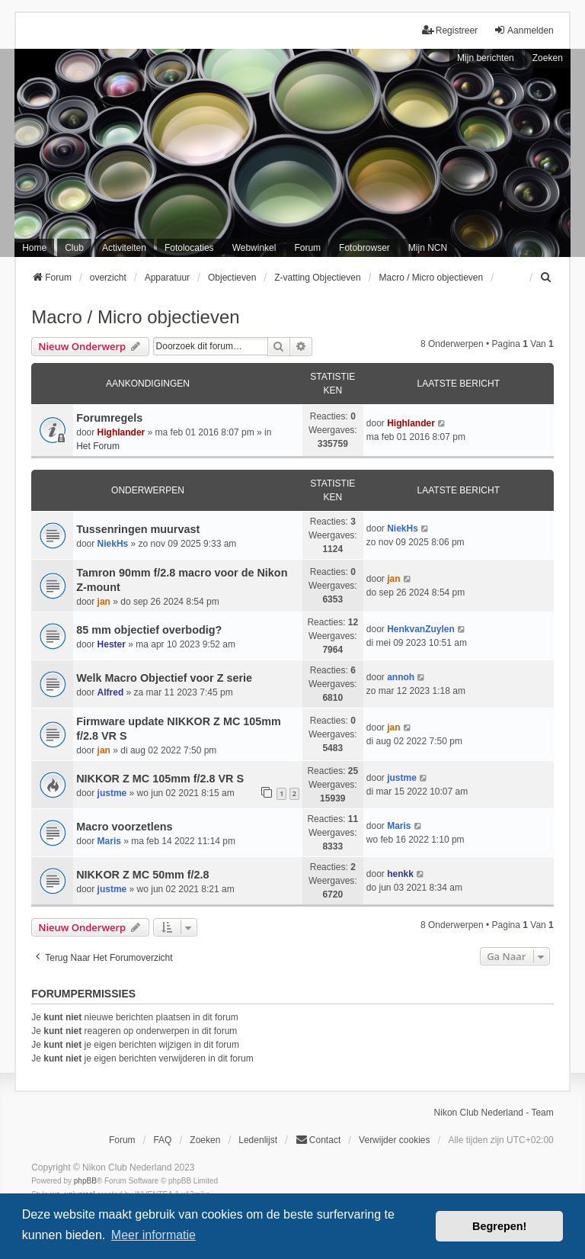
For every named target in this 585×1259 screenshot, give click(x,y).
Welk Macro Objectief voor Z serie (164, 678)
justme (112, 793)
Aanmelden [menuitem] (524, 30)
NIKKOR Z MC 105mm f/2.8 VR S (160, 778)
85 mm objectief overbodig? (149, 630)
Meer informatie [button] (153, 1234)
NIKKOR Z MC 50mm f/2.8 (142, 875)
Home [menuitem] (34, 247)
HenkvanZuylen (421, 629)
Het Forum (98, 446)
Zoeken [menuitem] (205, 1140)
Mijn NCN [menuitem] (427, 247)
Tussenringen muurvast (138, 529)
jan (104, 601)
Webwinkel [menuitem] (254, 247)
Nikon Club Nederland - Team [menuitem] (494, 1112)
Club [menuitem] (74, 247)
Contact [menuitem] (318, 1139)
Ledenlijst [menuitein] (257, 1140)
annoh (400, 677)
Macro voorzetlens (124, 827)
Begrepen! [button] (499, 1226)
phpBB (85, 1181)
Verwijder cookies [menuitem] (394, 1140)
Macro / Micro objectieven (135, 317)
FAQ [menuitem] (162, 1140)
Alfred (111, 692)
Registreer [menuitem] (450, 30)
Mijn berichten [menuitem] (485, 58)
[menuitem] (547, 277)
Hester (112, 644)
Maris (109, 841)
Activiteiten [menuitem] (124, 247)
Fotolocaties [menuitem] (189, 247)
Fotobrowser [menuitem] (364, 247)
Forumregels (109, 418)
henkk (400, 874)
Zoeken (547, 58)
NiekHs (113, 543)
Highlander (121, 432)
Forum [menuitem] (307, 247)
